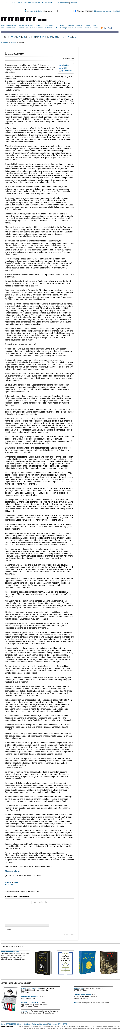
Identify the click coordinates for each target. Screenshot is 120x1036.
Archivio (19, 3)
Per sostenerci (63, 3)
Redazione (36, 3)
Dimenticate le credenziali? (103, 11)
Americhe (21, 26)
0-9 (12, 37)
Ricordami (80, 11)
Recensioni (79, 26)
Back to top (10, 885)
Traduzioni (87, 28)
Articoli (13, 43)
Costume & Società (51, 28)
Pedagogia (63, 28)
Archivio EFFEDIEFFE (30, 991)
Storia (3, 28)
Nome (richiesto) (40, 902)
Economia (39, 28)
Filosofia (71, 26)
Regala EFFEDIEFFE (49, 3)
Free (16, 882)
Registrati (116, 11)
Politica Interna (11, 26)
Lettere (95, 28)
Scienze (87, 26)
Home (3, 26)
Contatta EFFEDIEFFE (82, 997)
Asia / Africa (49, 26)
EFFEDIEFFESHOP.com (10, 954)
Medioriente (29, 26)
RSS (75, 1006)
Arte (94, 26)
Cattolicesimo (10, 28)
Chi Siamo (27, 3)
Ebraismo (21, 28)
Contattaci (73, 3)
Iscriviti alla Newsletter (30, 1006)
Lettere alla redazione (29, 999)
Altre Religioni (30, 28)
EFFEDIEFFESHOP (8, 3)
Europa (38, 26)
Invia (9, 932)
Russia (62, 26)
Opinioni (71, 28)
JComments (68, 937)
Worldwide (78, 28)
